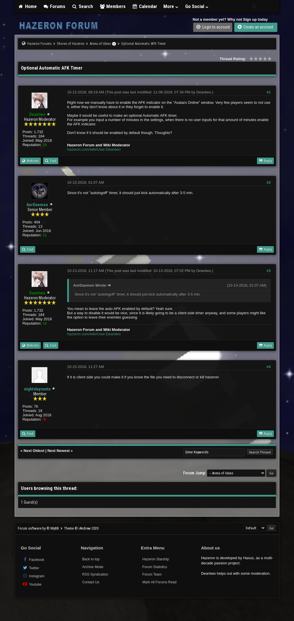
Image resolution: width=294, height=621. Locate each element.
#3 (268, 271)
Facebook (33, 559)
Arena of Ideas (100, 43)
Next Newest (58, 450)
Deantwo (203, 92)
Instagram (33, 575)
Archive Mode (92, 567)
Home (27, 6)
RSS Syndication (95, 574)
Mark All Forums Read (159, 582)
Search (82, 6)
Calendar (144, 6)
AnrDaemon (37, 204)
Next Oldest (34, 450)
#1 (268, 92)
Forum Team (152, 574)
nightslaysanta (37, 389)
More (171, 6)
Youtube (31, 584)
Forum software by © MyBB (39, 528)
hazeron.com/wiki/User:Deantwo (94, 149)
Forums (54, 6)
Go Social (197, 6)
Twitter (30, 567)
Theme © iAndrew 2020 (81, 528)
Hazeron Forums (39, 43)
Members (112, 6)
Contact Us (90, 582)
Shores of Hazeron (70, 43)
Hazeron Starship (155, 559)
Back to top (91, 559)
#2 (268, 182)
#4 (268, 367)
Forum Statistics (154, 567)
